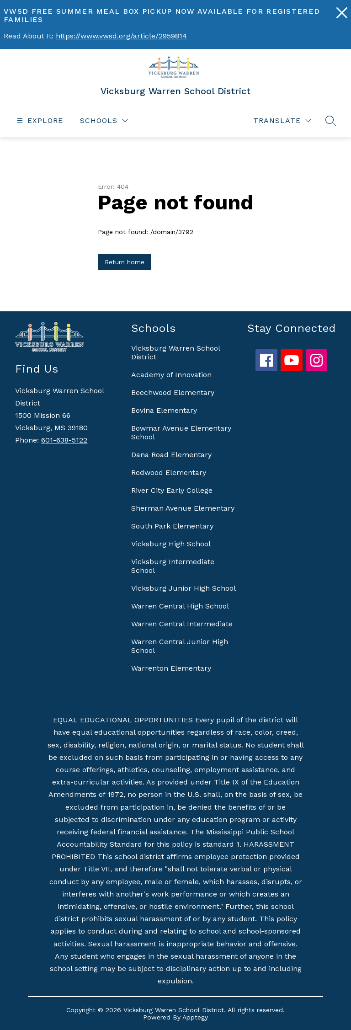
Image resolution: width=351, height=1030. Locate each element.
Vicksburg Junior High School (183, 588)
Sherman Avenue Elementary (182, 508)
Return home (124, 262)
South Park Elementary (172, 526)
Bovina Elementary (164, 410)
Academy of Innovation (171, 374)
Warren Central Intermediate (182, 623)
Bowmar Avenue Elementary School (181, 432)
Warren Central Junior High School (179, 646)
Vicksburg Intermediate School (172, 566)
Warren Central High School (180, 606)
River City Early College (172, 490)
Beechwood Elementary (172, 392)
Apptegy (195, 1017)
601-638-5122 (64, 440)
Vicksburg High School (171, 543)
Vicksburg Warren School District (175, 352)
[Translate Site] (282, 120)
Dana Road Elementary (171, 454)
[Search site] (330, 120)
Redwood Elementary (168, 472)
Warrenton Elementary (171, 668)
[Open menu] (39, 120)
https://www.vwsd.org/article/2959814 (121, 36)
